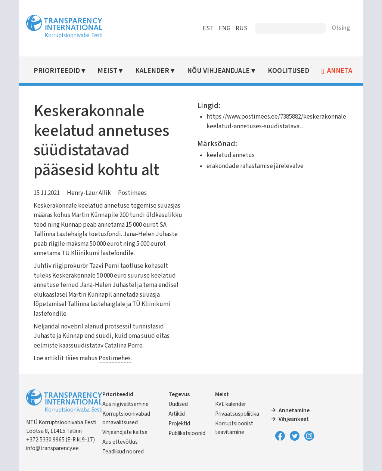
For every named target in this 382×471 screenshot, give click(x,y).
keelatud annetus (230, 155)
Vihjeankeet (293, 419)
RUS (241, 28)
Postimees (133, 193)
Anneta (340, 71)
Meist (108, 70)
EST (207, 28)
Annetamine (293, 410)
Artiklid (177, 414)
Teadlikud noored (124, 451)
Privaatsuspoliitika (237, 414)
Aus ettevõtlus (121, 442)
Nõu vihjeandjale (218, 70)
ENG (224, 28)
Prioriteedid (57, 70)
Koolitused (289, 70)
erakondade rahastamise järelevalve (254, 166)
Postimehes (115, 358)
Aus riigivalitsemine (126, 404)
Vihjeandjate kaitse (125, 432)
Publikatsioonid (187, 433)
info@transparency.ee (53, 448)
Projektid (179, 423)
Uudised (178, 404)
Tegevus (179, 394)
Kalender (153, 70)
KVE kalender (230, 404)
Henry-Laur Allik (90, 193)
